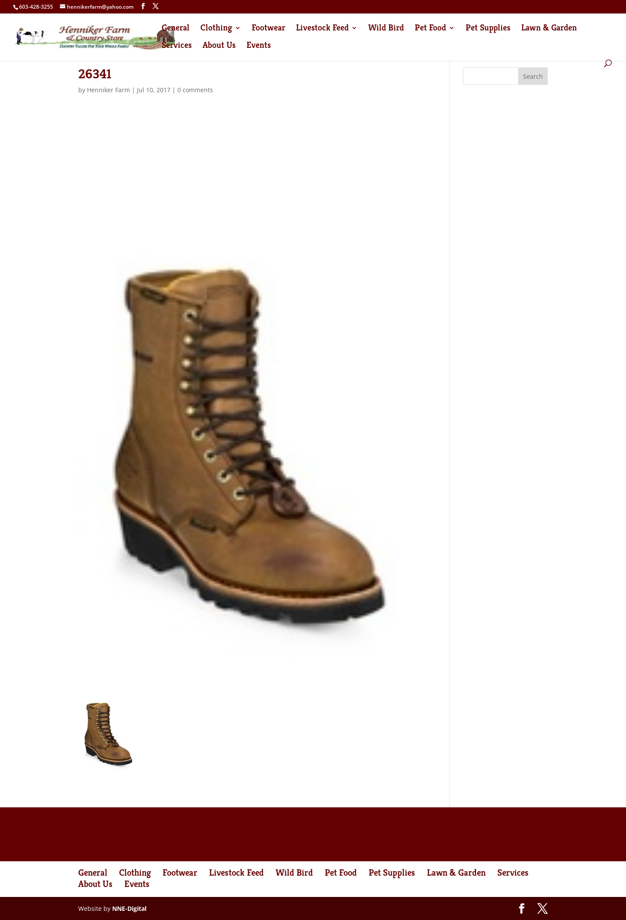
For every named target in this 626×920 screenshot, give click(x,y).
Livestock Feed (322, 29)
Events (258, 46)
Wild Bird (386, 29)
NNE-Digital (129, 908)
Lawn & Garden (549, 29)
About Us (219, 46)
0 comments (195, 90)
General (176, 29)
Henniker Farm (108, 90)
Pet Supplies (488, 29)
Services (177, 46)
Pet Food (430, 29)
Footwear (268, 29)
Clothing (216, 29)
